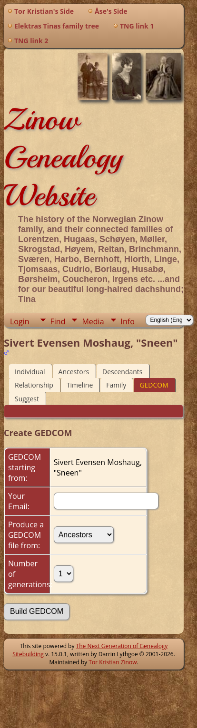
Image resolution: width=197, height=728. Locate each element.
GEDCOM (153, 384)
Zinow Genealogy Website (63, 157)
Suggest (27, 398)
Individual (30, 371)
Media (93, 321)
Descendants (122, 371)
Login (20, 321)
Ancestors (74, 371)
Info (128, 321)
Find (58, 321)
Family (116, 384)
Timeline (80, 384)
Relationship (34, 384)
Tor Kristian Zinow (113, 662)
